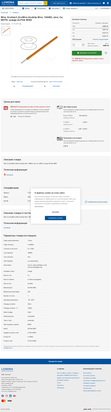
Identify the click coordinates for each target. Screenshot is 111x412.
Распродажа (40, 8)
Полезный (60, 388)
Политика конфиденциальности (94, 380)
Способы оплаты (89, 375)
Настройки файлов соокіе (92, 391)
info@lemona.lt (8, 348)
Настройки (44, 215)
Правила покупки (89, 383)
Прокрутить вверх (55, 361)
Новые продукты (70, 8)
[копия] (20, 24)
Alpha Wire (20, 81)
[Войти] (77, 3)
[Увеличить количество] (74, 45)
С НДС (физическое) (59, 3)
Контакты (60, 385)
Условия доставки (89, 378)
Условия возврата (89, 386)
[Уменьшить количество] (83, 45)
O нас (59, 383)
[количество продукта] (78, 45)
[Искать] (45, 3)
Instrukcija (10, 175)
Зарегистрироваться (94, 3)
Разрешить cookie (67, 215)
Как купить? (54, 8)
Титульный (4, 12)
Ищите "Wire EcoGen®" (56, 81)
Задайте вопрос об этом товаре (96, 202)
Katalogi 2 (16, 12)
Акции (25, 8)
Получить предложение (100, 39)
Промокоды (87, 388)
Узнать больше (39, 209)
